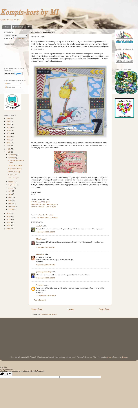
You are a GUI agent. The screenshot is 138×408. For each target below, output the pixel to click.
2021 (9, 133)
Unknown (40, 285)
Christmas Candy (14, 172)
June (10, 194)
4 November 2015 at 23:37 (45, 232)
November (12, 158)
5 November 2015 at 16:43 (45, 247)
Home (7, 27)
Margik (39, 239)
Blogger (124, 357)
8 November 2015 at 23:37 (45, 278)
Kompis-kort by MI (29, 12)
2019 (9, 140)
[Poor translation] (8, 374)
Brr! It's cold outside (15, 168)
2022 (9, 130)
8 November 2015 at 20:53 (45, 265)
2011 (9, 223)
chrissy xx (40, 254)
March (10, 203)
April (10, 200)
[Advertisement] (21, 333)
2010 (9, 226)
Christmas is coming (15, 165)
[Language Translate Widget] (15, 35)
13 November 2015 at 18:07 (46, 295)
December (12, 155)
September (12, 185)
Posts (8, 83)
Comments (10, 87)
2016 (9, 149)
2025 (9, 121)
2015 (9, 152)
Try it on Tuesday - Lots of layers (43, 207)
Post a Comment (40, 300)
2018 (9, 143)
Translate (18, 38)
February (11, 206)
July (10, 191)
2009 (9, 229)
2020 (9, 137)
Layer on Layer (13, 178)
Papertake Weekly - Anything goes (44, 204)
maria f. (39, 226)
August (11, 188)
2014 (9, 213)
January (11, 209)
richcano (109, 357)
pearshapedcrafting (43, 272)
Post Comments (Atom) (49, 314)
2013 (9, 216)
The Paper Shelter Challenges (47, 217)
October (11, 182)
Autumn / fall (12, 175)
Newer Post (36, 309)
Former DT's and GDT (22, 27)
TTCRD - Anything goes (40, 202)
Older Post (104, 309)
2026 (9, 118)
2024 (9, 124)
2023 (9, 127)
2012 (9, 219)
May (10, 197)
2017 (9, 146)
